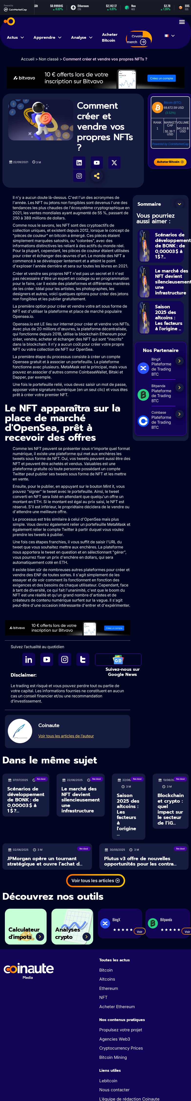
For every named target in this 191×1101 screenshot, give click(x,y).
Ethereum (108, 988)
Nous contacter (114, 1089)
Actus (16, 37)
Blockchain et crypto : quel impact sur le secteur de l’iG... (171, 809)
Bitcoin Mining (113, 1057)
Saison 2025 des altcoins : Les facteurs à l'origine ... (167, 321)
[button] (179, 204)
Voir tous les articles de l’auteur (66, 735)
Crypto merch (136, 39)
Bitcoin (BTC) (172, 102)
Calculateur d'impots (26, 933)
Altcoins (107, 979)
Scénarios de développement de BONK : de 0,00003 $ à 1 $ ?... (25, 800)
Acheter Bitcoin (110, 37)
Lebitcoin (108, 1080)
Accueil (27, 59)
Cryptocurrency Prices (121, 1048)
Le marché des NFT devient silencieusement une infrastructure (80, 800)
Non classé (49, 59)
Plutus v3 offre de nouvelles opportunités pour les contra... (140, 861)
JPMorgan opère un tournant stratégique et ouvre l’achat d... (44, 861)
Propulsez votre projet (120, 1029)
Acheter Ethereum (117, 1006)
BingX (116, 919)
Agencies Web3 (114, 1039)
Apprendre (47, 37)
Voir (139, 932)
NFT (103, 997)
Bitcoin (106, 970)
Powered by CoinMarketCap (170, 144)
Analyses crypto (69, 933)
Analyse (82, 37)
